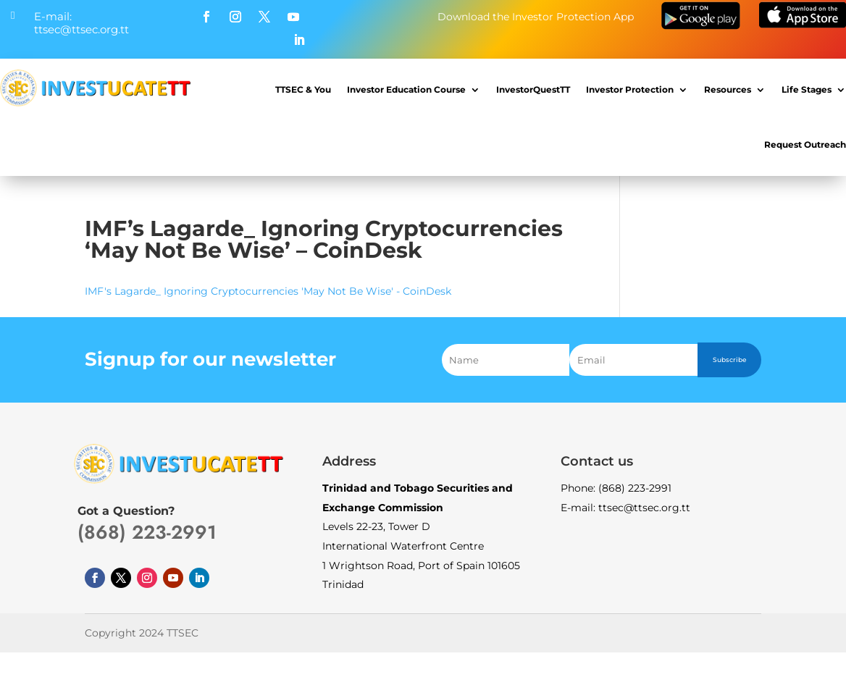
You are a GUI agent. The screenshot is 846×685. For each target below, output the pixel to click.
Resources (727, 89)
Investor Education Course (406, 89)
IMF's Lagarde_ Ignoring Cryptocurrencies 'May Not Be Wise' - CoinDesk (268, 291)
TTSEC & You (303, 89)
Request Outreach (805, 144)
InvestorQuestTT (533, 89)
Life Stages (807, 89)
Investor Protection (630, 89)
